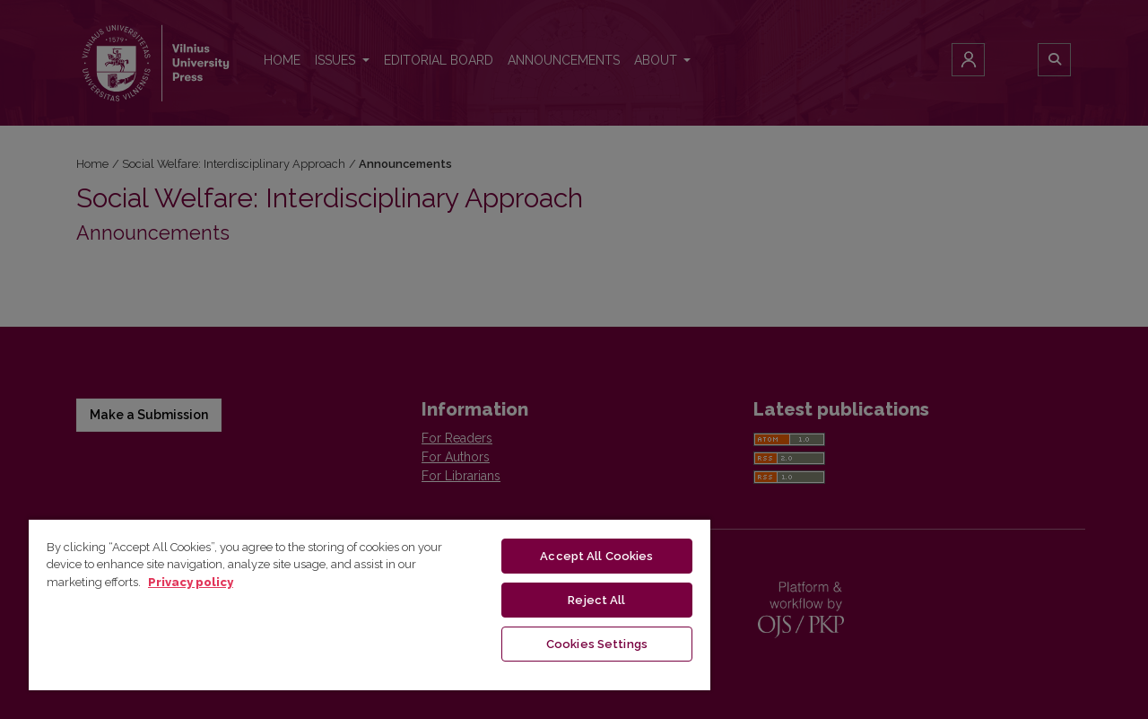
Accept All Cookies (596, 556)
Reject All (596, 600)
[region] (369, 604)
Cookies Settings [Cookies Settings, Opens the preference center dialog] (597, 644)
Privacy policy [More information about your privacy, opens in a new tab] (190, 582)
